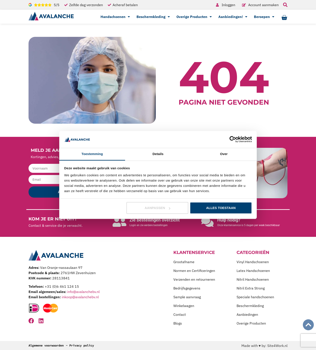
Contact (179, 314)
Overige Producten (194, 16)
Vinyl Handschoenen (253, 262)
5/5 (56, 5)
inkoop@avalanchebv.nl (80, 297)
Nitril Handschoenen (253, 279)
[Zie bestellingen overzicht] (119, 221)
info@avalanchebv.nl (83, 291)
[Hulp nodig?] (207, 221)
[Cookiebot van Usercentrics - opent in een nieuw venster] (233, 139)
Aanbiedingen (247, 314)
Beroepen (264, 16)
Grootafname (183, 262)
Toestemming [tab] (92, 154)
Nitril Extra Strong (251, 288)
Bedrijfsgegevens (186, 288)
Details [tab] (158, 154)
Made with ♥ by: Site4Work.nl (264, 345)
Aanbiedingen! (232, 16)
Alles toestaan (220, 208)
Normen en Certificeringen (194, 270)
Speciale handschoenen (255, 297)
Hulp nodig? (228, 220)
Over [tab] (224, 154)
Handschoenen (115, 16)
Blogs (177, 323)
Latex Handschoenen (253, 270)
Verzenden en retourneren (194, 279)
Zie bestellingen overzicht (154, 220)
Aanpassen (157, 208)
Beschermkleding (153, 16)
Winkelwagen (183, 306)
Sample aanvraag (187, 297)
